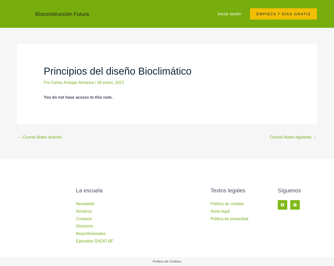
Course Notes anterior (40, 137)
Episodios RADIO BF (94, 241)
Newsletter (85, 204)
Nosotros (84, 211)
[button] (283, 14)
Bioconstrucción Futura (62, 14)
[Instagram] (295, 205)
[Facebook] (282, 205)
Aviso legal (220, 211)
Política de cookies (227, 204)
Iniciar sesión (229, 14)
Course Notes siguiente (293, 137)
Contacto (84, 219)
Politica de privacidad (229, 219)
